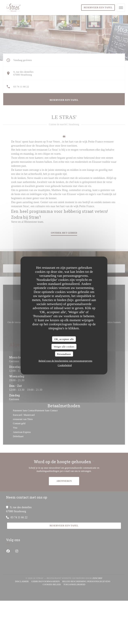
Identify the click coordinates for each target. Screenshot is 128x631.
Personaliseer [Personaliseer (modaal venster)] (64, 353)
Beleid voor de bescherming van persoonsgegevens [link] (65, 360)
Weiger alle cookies (64, 346)
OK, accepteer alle (64, 338)
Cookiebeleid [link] (65, 365)
